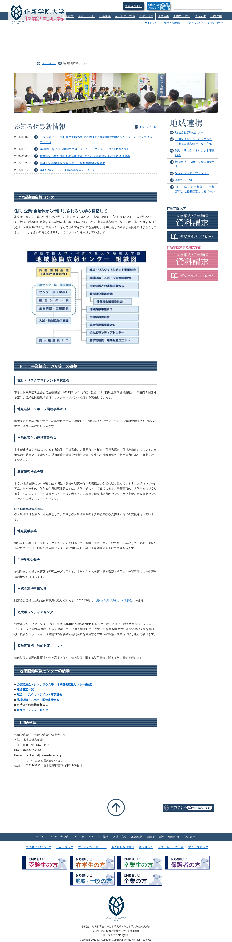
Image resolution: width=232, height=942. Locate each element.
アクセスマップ (194, 22)
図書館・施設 (181, 16)
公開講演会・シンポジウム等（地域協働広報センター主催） (55, 684)
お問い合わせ (215, 22)
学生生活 (105, 16)
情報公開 (200, 16)
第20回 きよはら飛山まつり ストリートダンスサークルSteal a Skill (84, 149)
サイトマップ (152, 22)
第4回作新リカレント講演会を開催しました (68, 170)
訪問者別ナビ (133, 6)
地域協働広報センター (189, 132)
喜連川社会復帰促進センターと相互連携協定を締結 (72, 163)
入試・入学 (146, 16)
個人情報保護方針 (122, 847)
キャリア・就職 (125, 16)
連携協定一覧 (25, 689)
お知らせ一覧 (148, 127)
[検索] (193, 6)
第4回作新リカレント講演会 (114, 600)
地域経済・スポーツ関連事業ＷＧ (38, 699)
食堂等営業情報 (172, 22)
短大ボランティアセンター (34, 710)
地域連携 (163, 16)
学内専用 (216, 16)
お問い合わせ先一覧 (171, 847)
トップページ (49, 63)
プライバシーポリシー (92, 847)
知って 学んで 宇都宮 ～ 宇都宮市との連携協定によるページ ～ (195, 191)
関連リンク (146, 847)
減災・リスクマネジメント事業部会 (39, 694)
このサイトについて (38, 847)
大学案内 (68, 16)
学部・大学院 (86, 16)
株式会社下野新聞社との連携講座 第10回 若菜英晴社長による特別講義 (85, 156)
